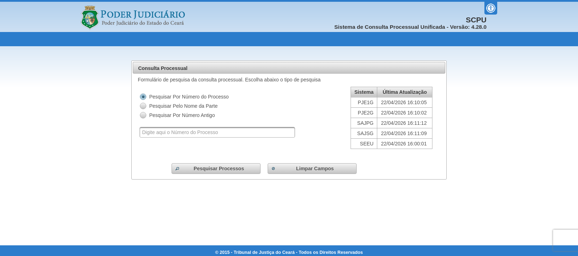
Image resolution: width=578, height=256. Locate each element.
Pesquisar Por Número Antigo (182, 115)
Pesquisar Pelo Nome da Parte (183, 106)
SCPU (476, 19)
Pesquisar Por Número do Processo (188, 97)
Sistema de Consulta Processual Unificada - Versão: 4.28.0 (410, 27)
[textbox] (217, 132)
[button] (216, 168)
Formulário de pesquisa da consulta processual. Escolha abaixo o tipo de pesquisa (229, 79)
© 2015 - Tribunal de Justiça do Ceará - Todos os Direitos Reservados (289, 252)
